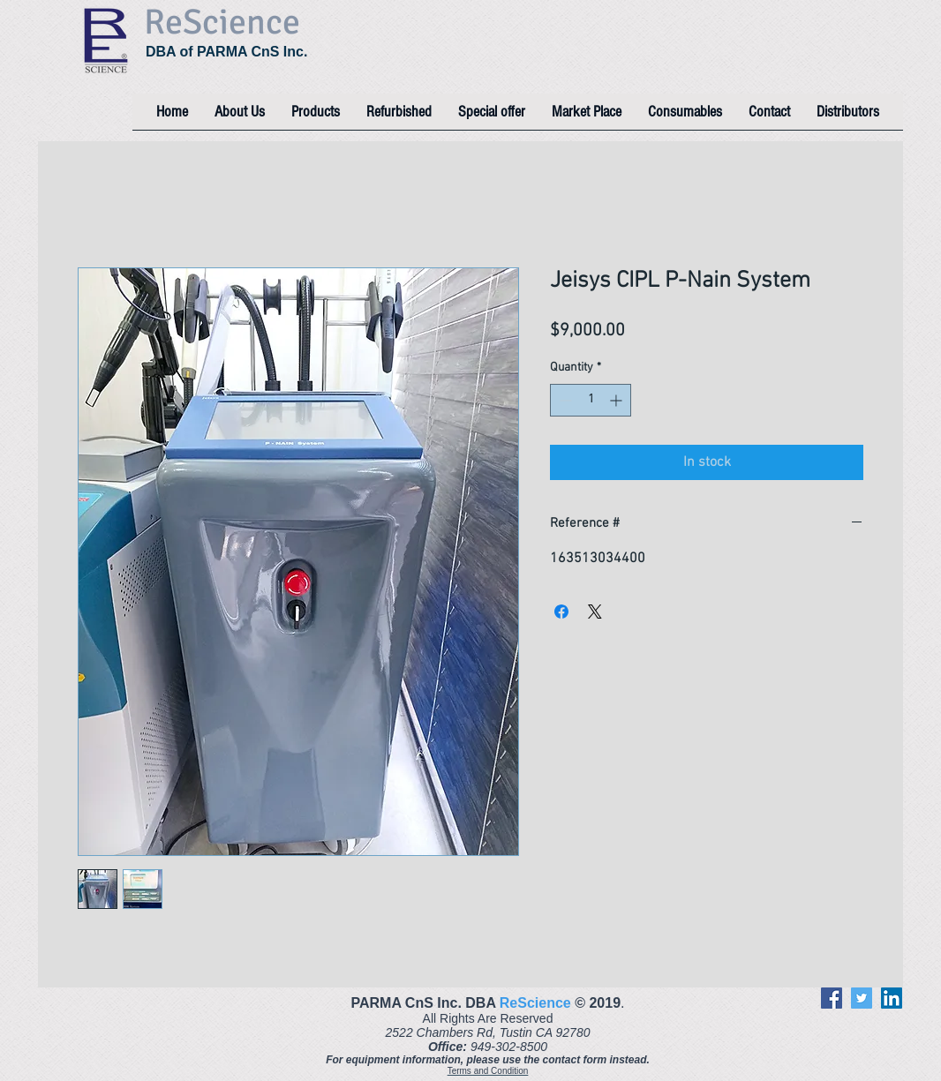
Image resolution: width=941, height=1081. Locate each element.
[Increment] (617, 400)
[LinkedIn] (891, 998)
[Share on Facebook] (561, 611)
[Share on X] (595, 611)
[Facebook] (831, 998)
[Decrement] (564, 400)
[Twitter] (861, 998)
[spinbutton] (590, 400)
